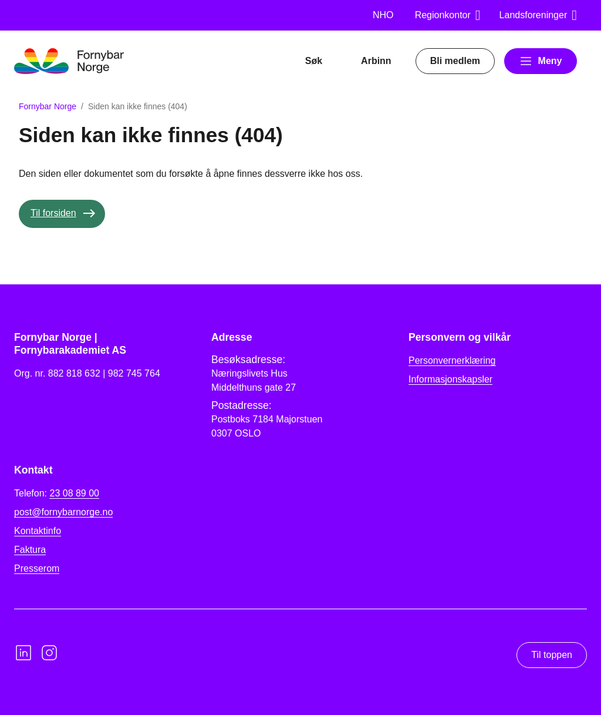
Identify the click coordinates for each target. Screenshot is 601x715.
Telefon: (56, 493)
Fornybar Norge (47, 106)
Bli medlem (455, 61)
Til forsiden (53, 213)
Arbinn (376, 61)
